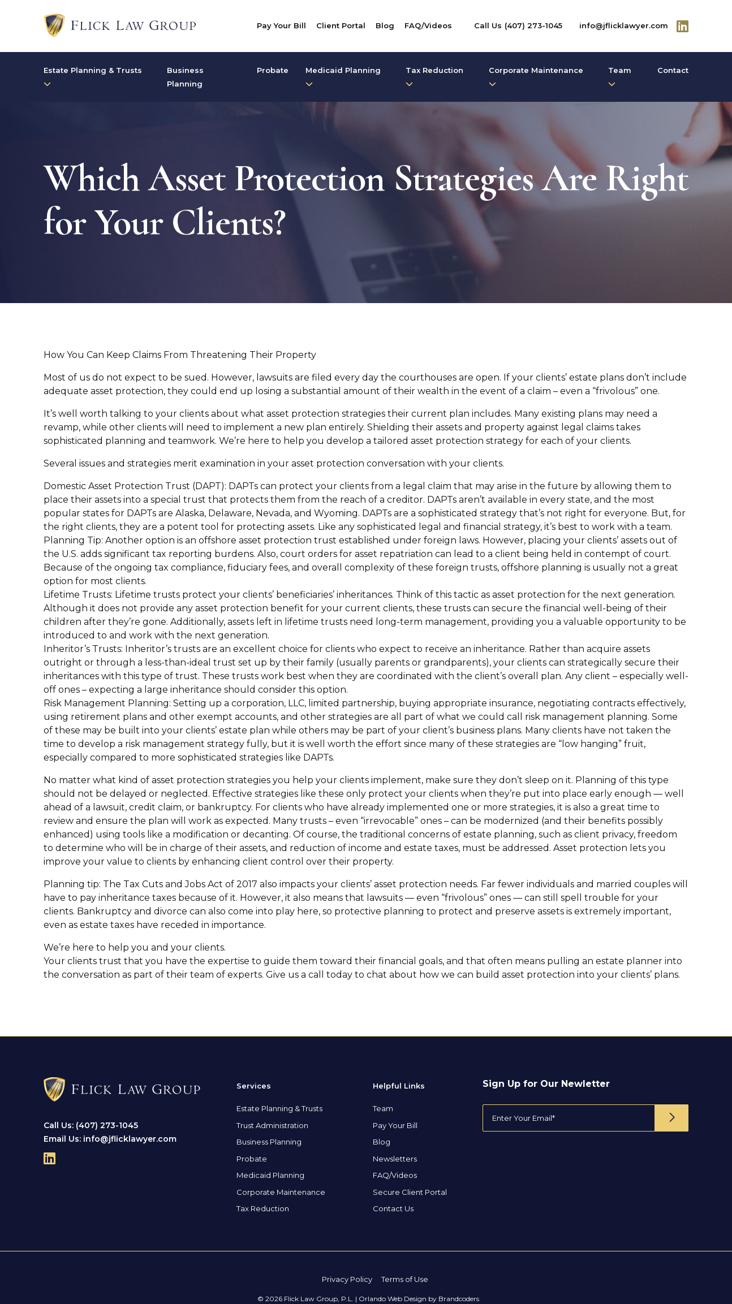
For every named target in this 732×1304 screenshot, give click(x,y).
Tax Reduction (434, 77)
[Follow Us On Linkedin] (682, 26)
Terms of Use (404, 1279)
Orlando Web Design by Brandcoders (419, 1298)
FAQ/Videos (428, 25)
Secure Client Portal (410, 1192)
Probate (273, 70)
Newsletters (395, 1158)
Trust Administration (272, 1125)
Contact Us (393, 1208)
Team (619, 77)
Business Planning (185, 77)
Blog (385, 25)
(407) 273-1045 (533, 25)
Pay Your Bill (281, 25)
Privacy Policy (347, 1279)
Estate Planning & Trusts (93, 77)
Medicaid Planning (343, 77)
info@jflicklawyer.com (623, 25)
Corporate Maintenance (536, 77)
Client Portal (340, 25)
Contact (672, 70)
